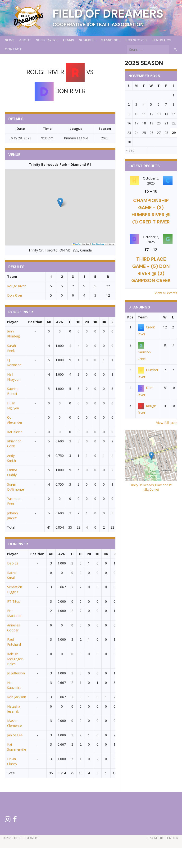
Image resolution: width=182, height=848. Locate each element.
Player (12, 322)
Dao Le (12, 563)
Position (35, 322)
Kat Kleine (15, 432)
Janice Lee (15, 735)
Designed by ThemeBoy (162, 838)
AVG (59, 322)
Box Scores (136, 40)
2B (87, 322)
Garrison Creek (144, 352)
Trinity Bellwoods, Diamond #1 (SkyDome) (151, 487)
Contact (13, 49)
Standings (111, 40)
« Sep (130, 150)
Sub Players (47, 40)
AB (49, 322)
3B (95, 322)
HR (104, 322)
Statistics (161, 40)
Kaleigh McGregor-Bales (15, 659)
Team (143, 317)
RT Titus (13, 601)
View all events (166, 293)
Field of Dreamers (108, 13)
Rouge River (16, 286)
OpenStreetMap (98, 244)
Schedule (87, 40)
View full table (166, 422)
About (25, 40)
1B (78, 322)
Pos (130, 317)
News (9, 40)
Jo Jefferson (16, 673)
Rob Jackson (16, 697)
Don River (14, 295)
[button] (60, 202)
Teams (68, 40)
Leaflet (76, 244)
